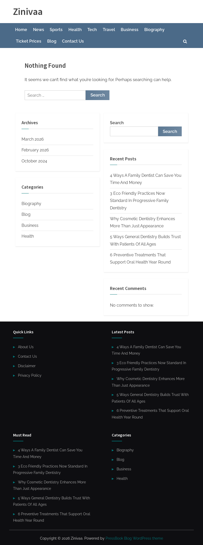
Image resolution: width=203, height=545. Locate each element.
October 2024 (34, 161)
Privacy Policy (30, 375)
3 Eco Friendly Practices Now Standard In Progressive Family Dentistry (139, 200)
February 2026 (35, 150)
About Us (26, 347)
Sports (56, 29)
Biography (154, 29)
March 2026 (33, 139)
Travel (109, 29)
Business (129, 29)
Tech (92, 29)
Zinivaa (28, 11)
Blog (51, 41)
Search (117, 122)
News (38, 29)
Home (21, 29)
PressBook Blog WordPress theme (134, 538)
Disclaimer (27, 366)
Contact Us (73, 41)
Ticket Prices (28, 41)
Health (75, 29)
